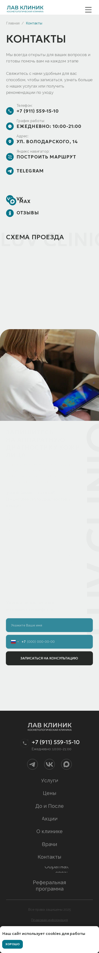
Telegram (30, 171)
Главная (13, 23)
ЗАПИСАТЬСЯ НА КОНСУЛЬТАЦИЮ (49, 658)
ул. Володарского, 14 (47, 141)
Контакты (34, 23)
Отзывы (28, 213)
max (25, 201)
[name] (49, 625)
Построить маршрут (46, 157)
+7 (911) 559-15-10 (38, 111)
